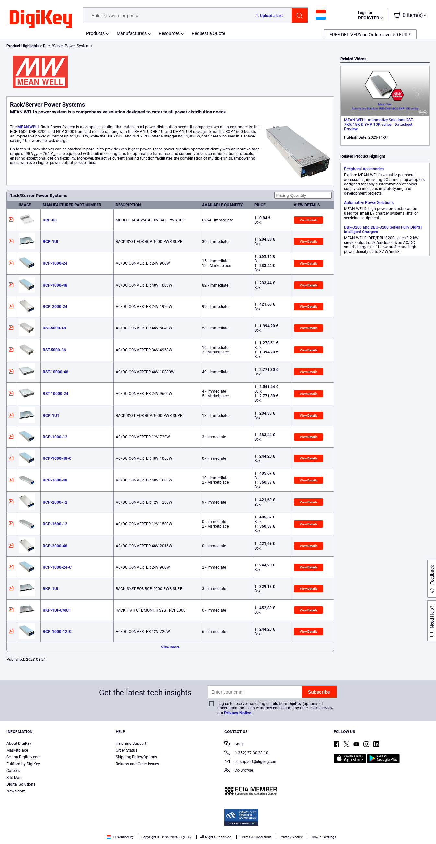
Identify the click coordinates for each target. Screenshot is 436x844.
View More (170, 647)
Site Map (14, 777)
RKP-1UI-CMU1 (57, 610)
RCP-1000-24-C (57, 567)
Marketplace (17, 750)
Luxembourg (120, 837)
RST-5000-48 (54, 328)
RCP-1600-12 (55, 524)
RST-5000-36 (54, 350)
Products (95, 33)
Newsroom (16, 791)
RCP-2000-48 (55, 546)
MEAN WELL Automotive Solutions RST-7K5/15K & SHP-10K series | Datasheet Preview (379, 124)
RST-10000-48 (55, 372)
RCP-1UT (51, 415)
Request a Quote (208, 33)
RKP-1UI (50, 589)
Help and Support (131, 743)
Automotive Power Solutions (369, 202)
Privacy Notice (237, 712)
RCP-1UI (50, 241)
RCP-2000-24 (55, 306)
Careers (13, 770)
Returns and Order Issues (137, 764)
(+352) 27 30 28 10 (246, 753)
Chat (233, 745)
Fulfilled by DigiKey (23, 764)
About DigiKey (18, 743)
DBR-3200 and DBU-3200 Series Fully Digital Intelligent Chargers (383, 229)
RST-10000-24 (55, 393)
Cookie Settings (323, 837)
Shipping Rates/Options (136, 757)
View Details (308, 220)
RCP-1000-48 (55, 285)
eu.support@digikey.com (251, 762)
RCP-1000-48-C (57, 458)
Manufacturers (132, 33)
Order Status (126, 750)
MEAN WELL (28, 127)
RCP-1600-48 (55, 480)
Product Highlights (22, 46)
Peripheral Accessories (364, 169)
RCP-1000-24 (55, 263)
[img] (41, 19)
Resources (169, 33)
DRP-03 (50, 220)
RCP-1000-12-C (57, 631)
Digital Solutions (20, 784)
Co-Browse (238, 771)
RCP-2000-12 (55, 502)
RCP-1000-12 (55, 437)
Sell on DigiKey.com (23, 757)
